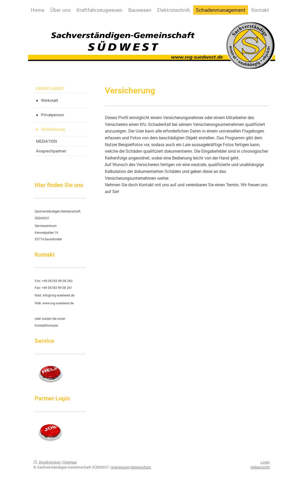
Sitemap (70, 462)
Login (265, 462)
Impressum (120, 467)
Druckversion (47, 462)
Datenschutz (140, 467)
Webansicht (260, 467)
